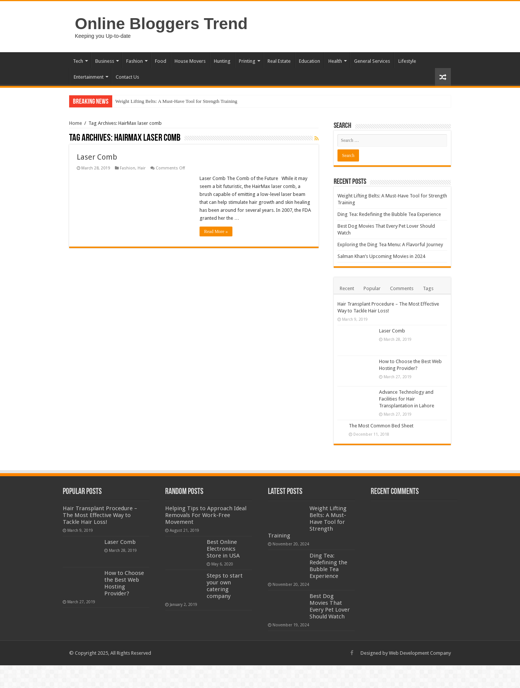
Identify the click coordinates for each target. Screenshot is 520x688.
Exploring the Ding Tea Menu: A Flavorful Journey (390, 244)
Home (75, 123)
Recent (347, 288)
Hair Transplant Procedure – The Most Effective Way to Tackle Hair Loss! (100, 515)
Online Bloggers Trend (161, 23)
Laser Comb (97, 157)
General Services (372, 61)
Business (104, 61)
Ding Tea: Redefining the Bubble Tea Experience (389, 214)
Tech (78, 61)
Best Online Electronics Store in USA (223, 549)
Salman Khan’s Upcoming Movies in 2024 (381, 256)
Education (309, 61)
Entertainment (89, 77)
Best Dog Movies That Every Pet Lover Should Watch (330, 606)
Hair (141, 168)
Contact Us (127, 77)
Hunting (222, 61)
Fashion (134, 61)
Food (160, 61)
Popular (372, 288)
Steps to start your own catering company (225, 585)
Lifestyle (407, 61)
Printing (247, 61)
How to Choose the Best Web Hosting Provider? (124, 583)
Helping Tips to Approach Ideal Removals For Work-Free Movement (205, 515)
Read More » (216, 231)
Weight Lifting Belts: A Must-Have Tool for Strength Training (176, 101)
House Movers (190, 61)
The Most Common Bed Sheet (381, 426)
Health (335, 61)
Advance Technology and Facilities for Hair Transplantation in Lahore (406, 398)
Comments (401, 288)
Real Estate (279, 61)
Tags (428, 288)
